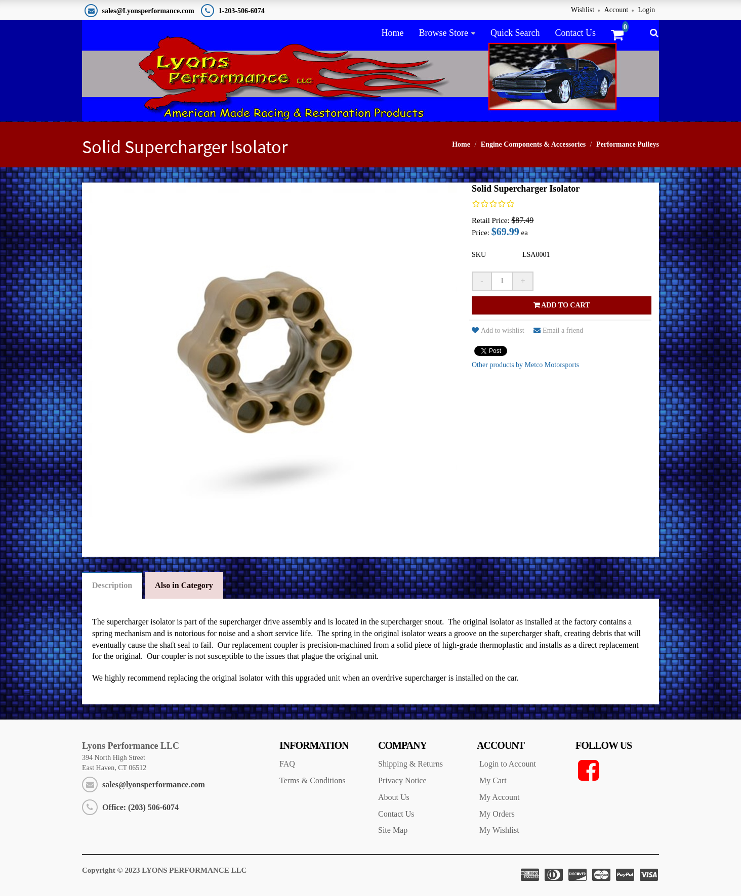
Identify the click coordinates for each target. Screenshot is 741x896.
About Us (393, 797)
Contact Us (575, 33)
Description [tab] (112, 585)
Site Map (392, 830)
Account (616, 10)
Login (646, 10)
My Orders (497, 814)
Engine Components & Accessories (533, 144)
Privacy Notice (402, 780)
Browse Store (443, 33)
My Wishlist (499, 830)
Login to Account (507, 763)
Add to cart (561, 305)
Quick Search (515, 33)
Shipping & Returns (410, 763)
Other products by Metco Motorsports (525, 365)
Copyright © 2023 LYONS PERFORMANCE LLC (164, 870)
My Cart (493, 780)
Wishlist (582, 10)
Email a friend (558, 330)
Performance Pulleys (627, 144)
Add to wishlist (498, 330)
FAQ (287, 763)
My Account (499, 797)
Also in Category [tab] (184, 585)
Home (392, 33)
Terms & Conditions (312, 780)
